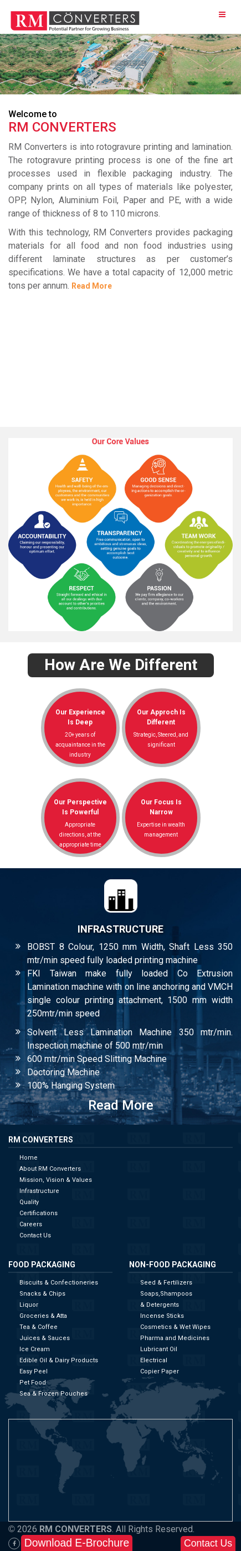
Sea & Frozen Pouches (53, 1393)
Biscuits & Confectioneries (58, 1282)
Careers (30, 1224)
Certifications (38, 1213)
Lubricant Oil (158, 1349)
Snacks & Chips (42, 1293)
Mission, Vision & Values (55, 1180)
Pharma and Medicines (174, 1338)
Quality (29, 1202)
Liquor (28, 1304)
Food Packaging (41, 1265)
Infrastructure (39, 1191)
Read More (91, 285)
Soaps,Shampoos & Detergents (166, 1299)
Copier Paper (159, 1371)
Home (28, 1157)
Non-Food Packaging (172, 1265)
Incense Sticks (162, 1316)
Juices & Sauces (44, 1338)
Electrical (153, 1360)
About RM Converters (50, 1168)
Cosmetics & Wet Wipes (175, 1327)
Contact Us (35, 1235)
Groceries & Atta (43, 1316)
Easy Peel (33, 1371)
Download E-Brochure (76, 1543)
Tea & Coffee (38, 1327)
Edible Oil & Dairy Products (58, 1360)
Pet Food (32, 1382)
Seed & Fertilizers (166, 1282)
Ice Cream (34, 1349)
